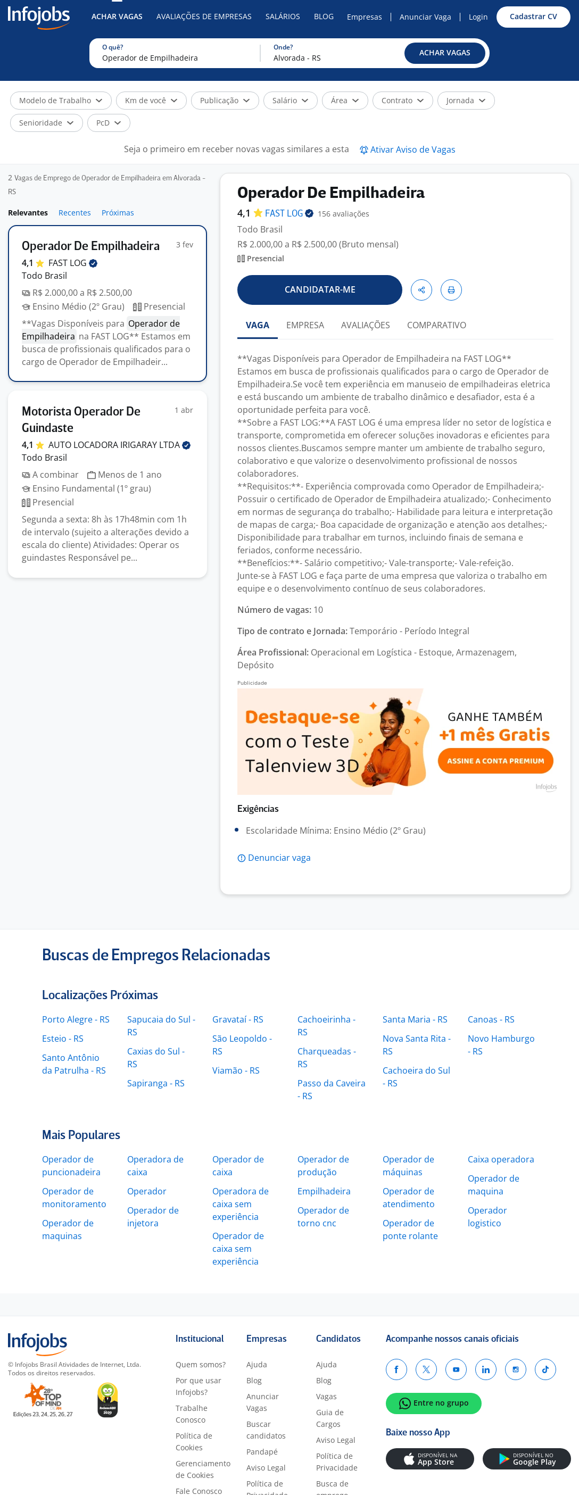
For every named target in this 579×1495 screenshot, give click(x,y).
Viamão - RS (236, 1070)
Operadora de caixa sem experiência (240, 1204)
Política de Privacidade (337, 1462)
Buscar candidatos (266, 1430)
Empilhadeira (324, 1191)
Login (478, 17)
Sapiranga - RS (156, 1083)
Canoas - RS (491, 1019)
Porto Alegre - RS (76, 1019)
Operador (147, 1191)
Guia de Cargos (330, 1418)
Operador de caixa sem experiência (238, 1248)
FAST (72, 263)
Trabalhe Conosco (192, 1414)
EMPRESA (305, 325)
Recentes (75, 212)
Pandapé (262, 1452)
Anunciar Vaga (425, 17)
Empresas (364, 17)
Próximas (118, 212)
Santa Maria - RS (415, 1019)
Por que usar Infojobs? (198, 1386)
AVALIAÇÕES (365, 325)
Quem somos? (201, 1364)
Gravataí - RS (237, 1019)
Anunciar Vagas (262, 1402)
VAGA (257, 325)
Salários (283, 16)
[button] (444, 53)
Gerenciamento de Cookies (203, 1469)
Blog (324, 16)
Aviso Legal (266, 1468)
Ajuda (256, 1364)
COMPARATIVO (436, 325)
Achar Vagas (117, 16)
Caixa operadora (501, 1159)
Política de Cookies (194, 1441)
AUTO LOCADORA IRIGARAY (119, 445)
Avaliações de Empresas (204, 16)
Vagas (326, 1396)
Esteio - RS (63, 1038)
